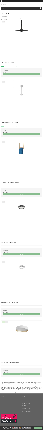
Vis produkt (21, 74)
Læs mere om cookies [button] (5, 428)
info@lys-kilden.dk (28, 411)
